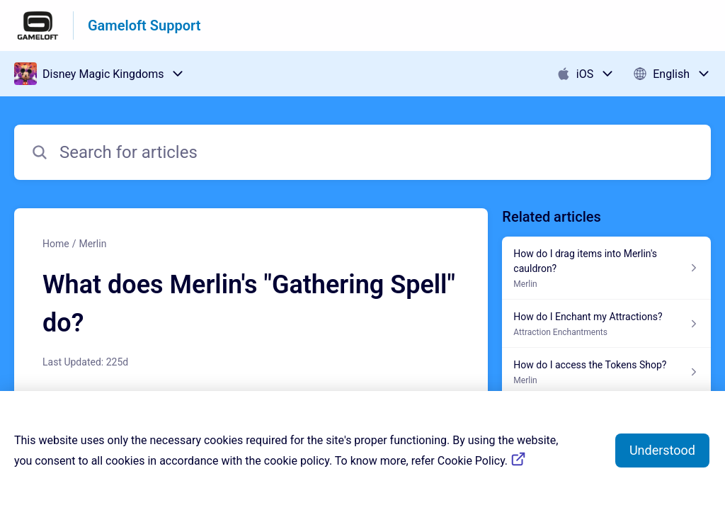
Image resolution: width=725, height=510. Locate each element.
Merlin (92, 243)
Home (55, 243)
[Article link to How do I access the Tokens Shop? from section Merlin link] (606, 372)
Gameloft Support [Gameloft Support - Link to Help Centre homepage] (144, 25)
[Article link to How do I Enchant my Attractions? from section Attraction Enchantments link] (606, 324)
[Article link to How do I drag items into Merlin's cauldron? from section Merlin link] (606, 268)
